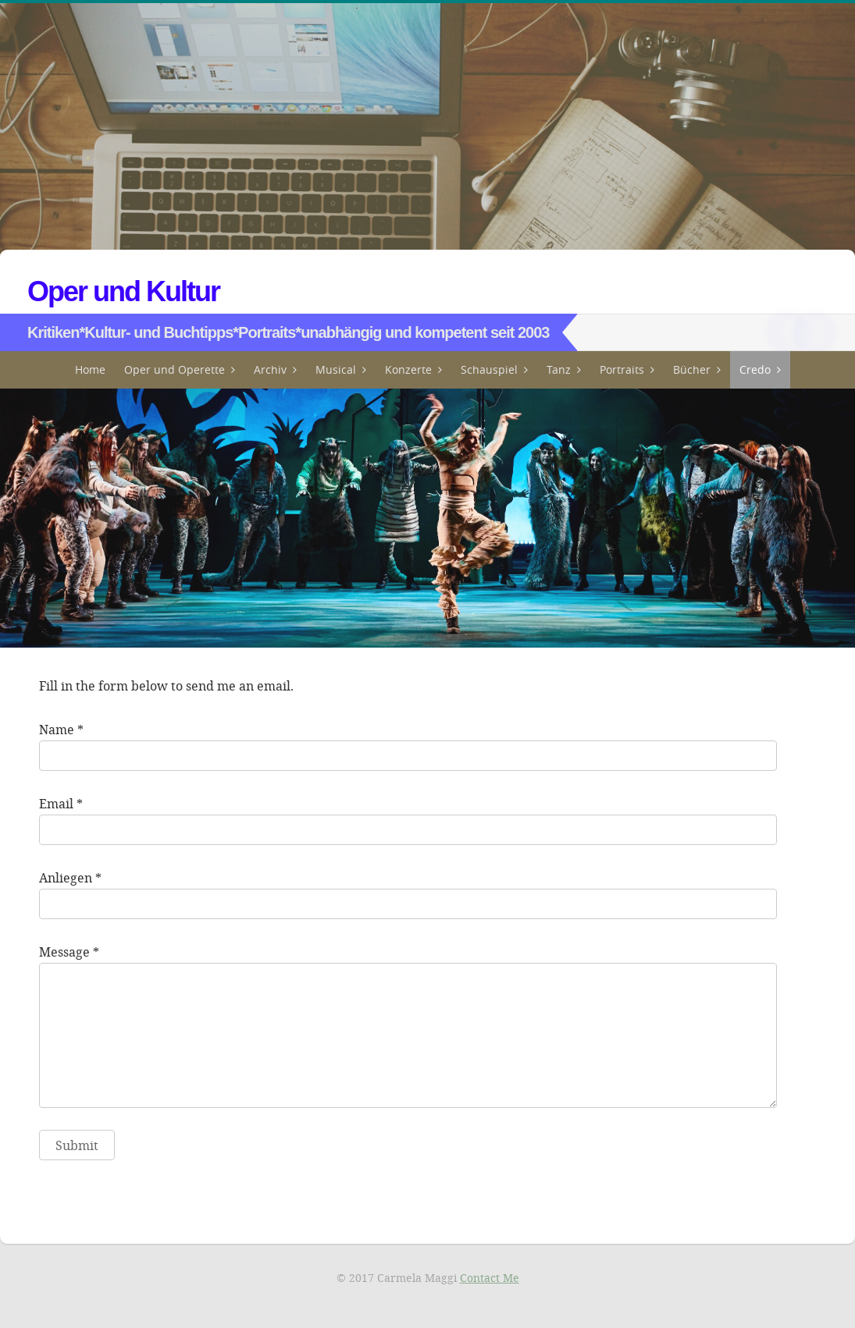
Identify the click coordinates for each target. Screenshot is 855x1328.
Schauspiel (489, 369)
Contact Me (489, 1277)
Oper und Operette (174, 369)
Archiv (270, 369)
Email (56, 803)
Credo (755, 369)
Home (90, 369)
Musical (335, 369)
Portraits (622, 369)
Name (56, 729)
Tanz (559, 369)
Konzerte (408, 369)
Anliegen (65, 877)
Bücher (692, 369)
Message (64, 951)
